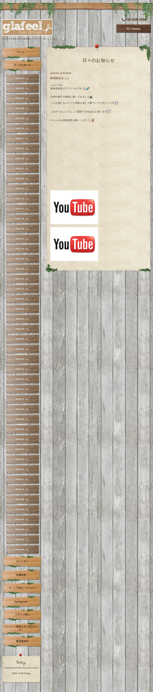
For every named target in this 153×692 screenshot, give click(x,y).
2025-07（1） (23, 78)
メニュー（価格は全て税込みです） (21, 628)
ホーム (21, 52)
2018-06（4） (23, 529)
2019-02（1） (23, 459)
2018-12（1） (23, 469)
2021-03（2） (23, 258)
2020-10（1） (23, 299)
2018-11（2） (23, 479)
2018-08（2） (23, 509)
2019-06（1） (23, 419)
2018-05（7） (23, 539)
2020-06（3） (23, 329)
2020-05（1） (23, 339)
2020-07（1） (23, 319)
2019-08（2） (23, 409)
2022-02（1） (23, 188)
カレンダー (22, 561)
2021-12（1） (23, 198)
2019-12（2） (23, 379)
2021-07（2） (23, 238)
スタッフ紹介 (22, 614)
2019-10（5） (23, 399)
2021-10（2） (23, 218)
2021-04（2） (23, 248)
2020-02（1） (23, 359)
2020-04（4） (23, 349)
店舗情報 (21, 574)
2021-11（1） (23, 208)
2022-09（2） (23, 158)
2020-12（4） (23, 289)
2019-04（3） (23, 439)
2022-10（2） (23, 148)
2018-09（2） (23, 499)
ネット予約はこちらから (22, 587)
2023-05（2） (23, 118)
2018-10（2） (23, 489)
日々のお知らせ (22, 65)
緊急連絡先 (22, 641)
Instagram (20, 601)
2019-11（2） (23, 389)
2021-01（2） (23, 279)
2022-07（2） (23, 168)
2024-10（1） (23, 88)
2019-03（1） (23, 449)
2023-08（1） (23, 108)
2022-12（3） (23, 128)
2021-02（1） (23, 269)
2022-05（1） (23, 178)
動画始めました (60, 78)
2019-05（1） (23, 429)
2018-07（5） (23, 519)
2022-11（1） (23, 138)
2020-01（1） (23, 369)
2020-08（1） (23, 309)
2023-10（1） (23, 98)
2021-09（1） (23, 228)
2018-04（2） (23, 549)
